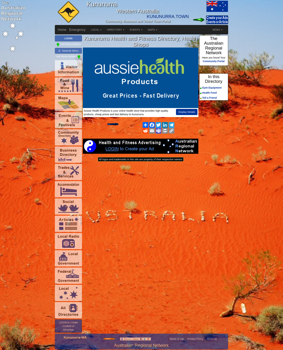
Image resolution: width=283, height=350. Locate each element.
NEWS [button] (217, 29)
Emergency (77, 30)
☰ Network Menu (68, 50)
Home (62, 30)
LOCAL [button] (96, 29)
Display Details (186, 112)
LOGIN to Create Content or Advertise (68, 326)
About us (212, 338)
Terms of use (176, 338)
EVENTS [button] (136, 29)
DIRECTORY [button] (115, 29)
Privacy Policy (195, 338)
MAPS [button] (153, 29)
